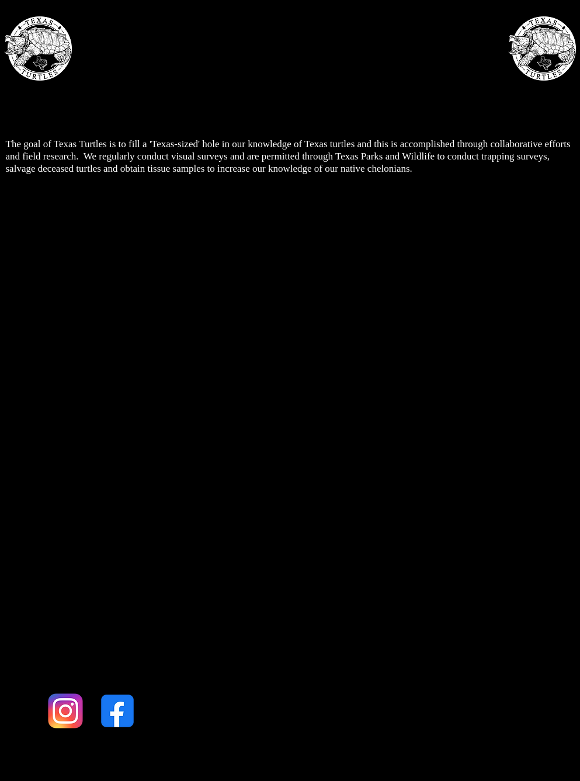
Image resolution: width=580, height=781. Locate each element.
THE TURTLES (252, 90)
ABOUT (131, 90)
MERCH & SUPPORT (418, 90)
